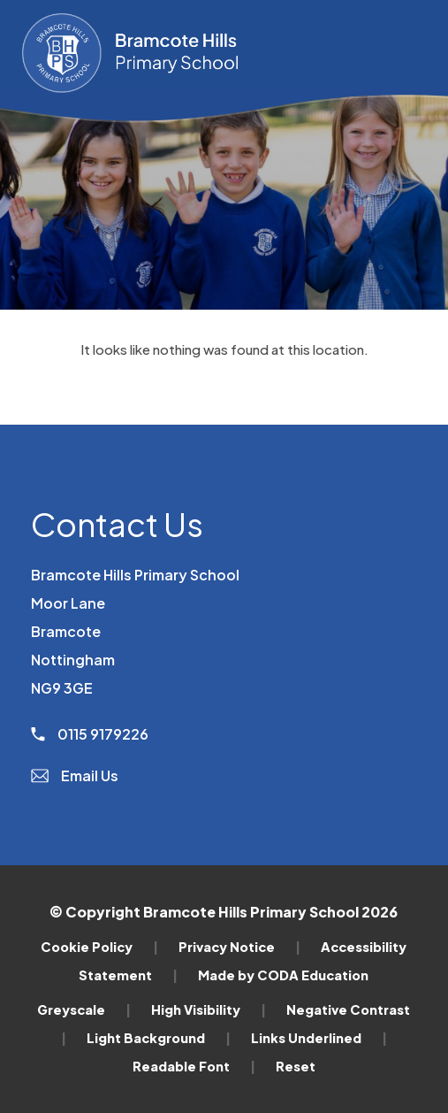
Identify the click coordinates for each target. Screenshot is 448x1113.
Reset (295, 1066)
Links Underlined (319, 1038)
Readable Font (194, 1066)
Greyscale (84, 1009)
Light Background (159, 1038)
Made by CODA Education (283, 975)
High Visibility (208, 1009)
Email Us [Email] (74, 775)
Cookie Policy (99, 947)
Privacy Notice (239, 947)
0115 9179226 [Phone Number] (89, 734)
